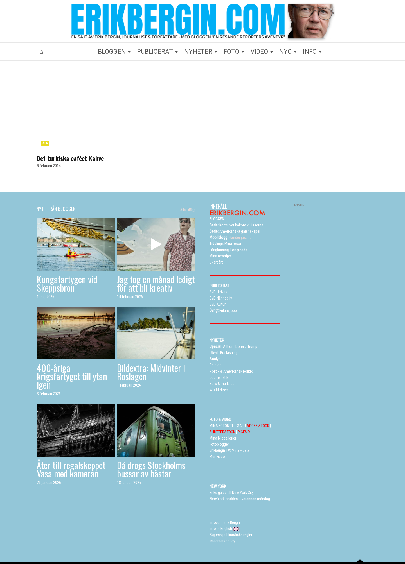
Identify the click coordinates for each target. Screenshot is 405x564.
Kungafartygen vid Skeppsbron (67, 257)
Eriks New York (225, 543)
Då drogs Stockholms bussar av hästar (151, 443)
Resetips (168, 543)
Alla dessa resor (194, 543)
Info (247, 543)
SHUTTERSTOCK (222, 406)
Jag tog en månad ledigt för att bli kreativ (156, 257)
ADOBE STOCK (258, 399)
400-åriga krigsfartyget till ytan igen (72, 350)
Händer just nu (231, 211)
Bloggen (104, 543)
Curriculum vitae (269, 543)
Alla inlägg (187, 183)
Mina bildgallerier (130, 543)
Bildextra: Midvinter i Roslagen (151, 346)
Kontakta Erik (299, 543)
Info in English (327, 543)
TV (152, 543)
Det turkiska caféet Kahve (70, 132)
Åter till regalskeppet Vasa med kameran (71, 443)
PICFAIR (244, 406)
